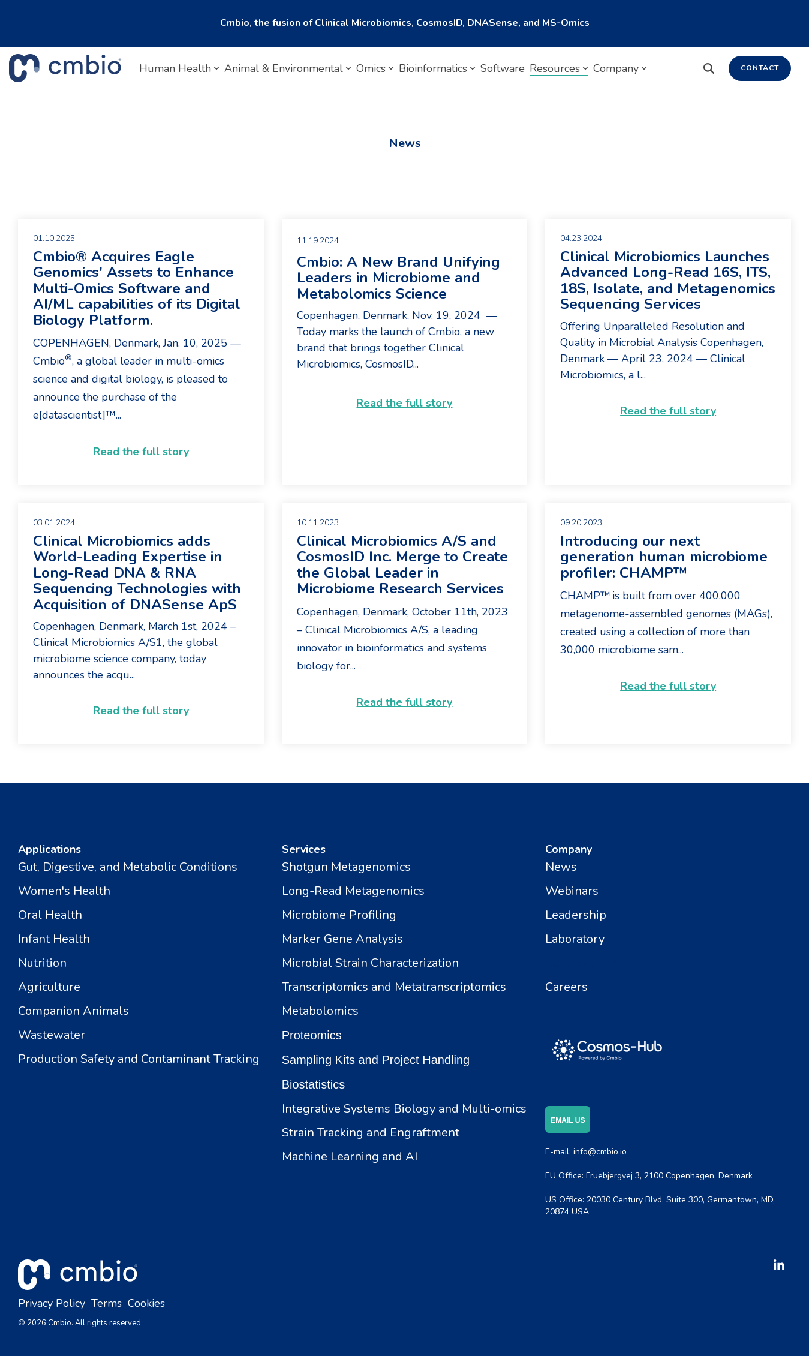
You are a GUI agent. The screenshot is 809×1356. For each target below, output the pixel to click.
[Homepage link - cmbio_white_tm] (78, 1283)
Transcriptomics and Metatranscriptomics (394, 987)
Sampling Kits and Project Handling (376, 1059)
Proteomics (312, 1035)
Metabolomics (320, 1011)
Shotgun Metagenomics (346, 867)
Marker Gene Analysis (342, 939)
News (561, 867)
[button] (779, 1266)
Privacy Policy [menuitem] (51, 1303)
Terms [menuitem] (106, 1303)
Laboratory (575, 939)
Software (502, 68)
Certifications (580, 963)
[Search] (709, 68)
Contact (760, 68)
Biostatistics (313, 1084)
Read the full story (141, 451)
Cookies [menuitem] (146, 1303)
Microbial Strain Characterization (370, 963)
